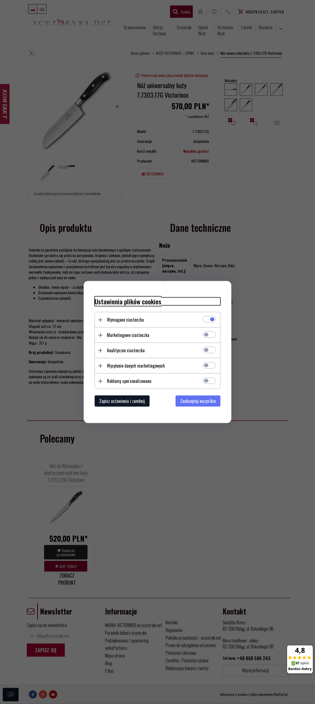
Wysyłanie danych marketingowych (136, 365)
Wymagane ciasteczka (125, 319)
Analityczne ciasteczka (126, 350)
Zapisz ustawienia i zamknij (122, 401)
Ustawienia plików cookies (128, 301)
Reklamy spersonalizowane (129, 381)
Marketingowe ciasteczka (128, 335)
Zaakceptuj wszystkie (198, 401)
